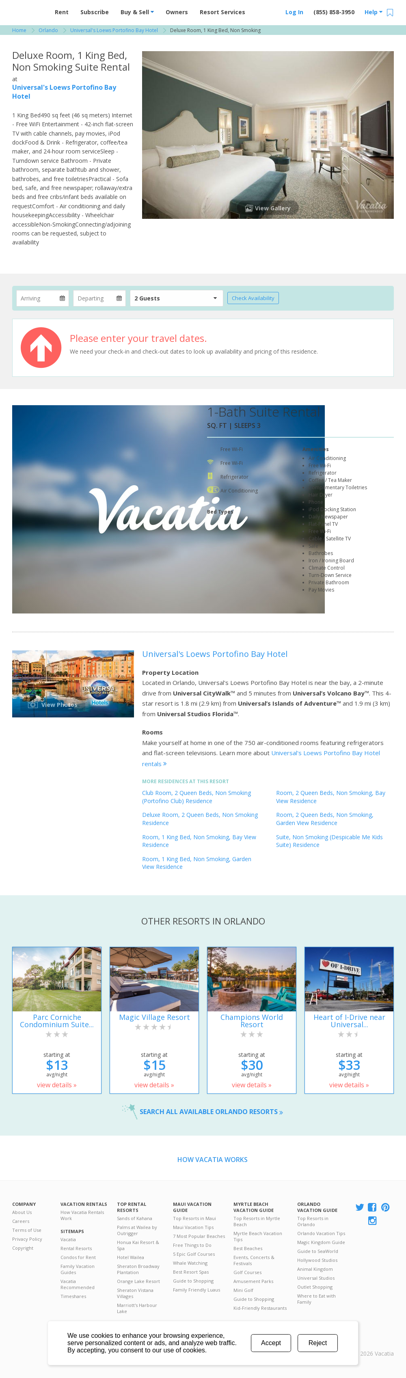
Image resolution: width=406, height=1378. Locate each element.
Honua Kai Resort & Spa (138, 1245)
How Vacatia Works (212, 1159)
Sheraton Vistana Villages (135, 1293)
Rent (62, 12)
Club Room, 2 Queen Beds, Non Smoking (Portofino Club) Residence (196, 797)
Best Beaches (247, 1248)
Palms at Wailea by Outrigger (137, 1230)
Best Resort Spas (191, 1272)
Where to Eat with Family (316, 1299)
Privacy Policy (27, 1239)
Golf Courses (247, 1272)
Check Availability (253, 298)
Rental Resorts (76, 1248)
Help (373, 12)
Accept (271, 1342)
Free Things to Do (192, 1245)
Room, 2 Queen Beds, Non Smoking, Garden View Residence (325, 819)
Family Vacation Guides (77, 1269)
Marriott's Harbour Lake (137, 1308)
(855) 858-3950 (333, 12)
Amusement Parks (253, 1281)
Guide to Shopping (193, 1281)
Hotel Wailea (130, 1257)
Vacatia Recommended (77, 1284)
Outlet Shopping (315, 1287)
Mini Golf (243, 1290)
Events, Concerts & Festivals (253, 1260)
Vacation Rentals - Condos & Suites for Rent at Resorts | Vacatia (28, 10)
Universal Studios (316, 1278)
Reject (318, 1342)
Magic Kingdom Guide (321, 1242)
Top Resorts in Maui (194, 1218)
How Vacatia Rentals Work (82, 1215)
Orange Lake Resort (138, 1281)
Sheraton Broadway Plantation (138, 1269)
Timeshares (73, 1296)
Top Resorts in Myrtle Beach (256, 1221)
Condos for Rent (78, 1257)
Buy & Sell (137, 12)
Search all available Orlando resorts (211, 1111)
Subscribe (94, 12)
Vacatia (68, 1239)
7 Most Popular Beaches (199, 1236)
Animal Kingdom (315, 1269)
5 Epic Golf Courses (194, 1254)
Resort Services (222, 12)
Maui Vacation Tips (193, 1227)
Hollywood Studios (317, 1260)
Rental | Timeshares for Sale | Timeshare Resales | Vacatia (374, 1343)
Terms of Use (26, 1230)
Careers (20, 1221)
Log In (294, 12)
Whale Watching (190, 1263)
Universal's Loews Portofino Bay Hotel (214, 653)
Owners (177, 12)
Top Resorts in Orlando (312, 1221)
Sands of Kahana (134, 1218)
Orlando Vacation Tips (321, 1233)
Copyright (22, 1248)
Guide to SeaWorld (317, 1251)
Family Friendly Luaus (196, 1290)
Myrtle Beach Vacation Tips (257, 1236)
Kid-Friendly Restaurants (260, 1308)
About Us (22, 1212)
